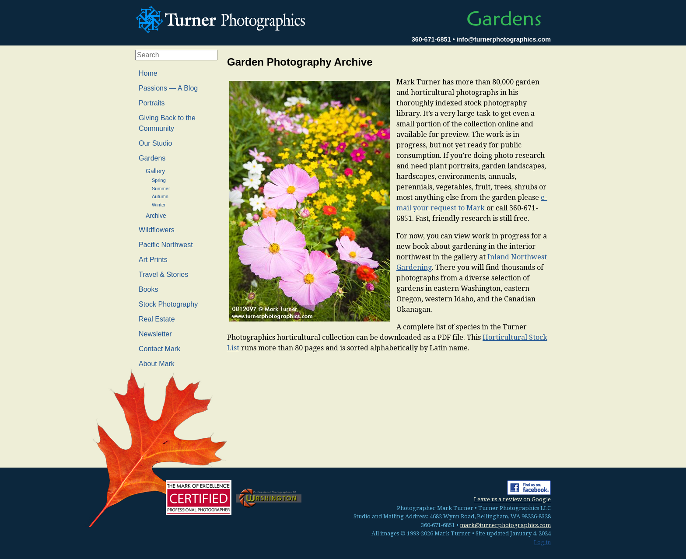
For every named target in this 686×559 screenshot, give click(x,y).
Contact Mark (159, 349)
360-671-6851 (431, 39)
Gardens (152, 158)
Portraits (152, 103)
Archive (156, 215)
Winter (159, 204)
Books (148, 289)
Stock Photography (168, 304)
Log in (542, 542)
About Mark (157, 363)
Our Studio (155, 143)
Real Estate (157, 319)
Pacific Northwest (166, 244)
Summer (161, 188)
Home (148, 73)
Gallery (155, 171)
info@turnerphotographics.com (503, 39)
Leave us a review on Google (512, 499)
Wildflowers (157, 230)
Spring (159, 180)
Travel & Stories (163, 274)
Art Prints (153, 259)
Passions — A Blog (168, 88)
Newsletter (155, 334)
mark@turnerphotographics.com (505, 525)
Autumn (160, 196)
